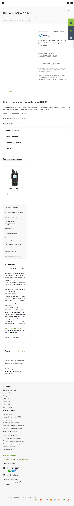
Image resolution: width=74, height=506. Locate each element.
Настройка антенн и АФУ (12, 417)
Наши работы (8, 393)
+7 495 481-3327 (12, 468)
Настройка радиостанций (12, 420)
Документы (7, 396)
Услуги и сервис (9, 410)
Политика (6, 402)
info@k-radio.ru (12, 475)
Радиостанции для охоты (13, 355)
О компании (7, 386)
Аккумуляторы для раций (12, 444)
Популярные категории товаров (15, 459)
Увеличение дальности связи (13, 426)
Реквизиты (7, 405)
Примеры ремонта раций (12, 429)
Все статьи (21, 351)
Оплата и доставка (10, 447)
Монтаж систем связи (11, 423)
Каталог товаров (10, 431)
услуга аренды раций (13, 328)
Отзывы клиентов (9, 390)
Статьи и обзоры (9, 455)
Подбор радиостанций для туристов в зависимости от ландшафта (14, 371)
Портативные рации (10, 435)
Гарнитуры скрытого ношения (14, 441)
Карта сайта (7, 407)
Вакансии (6, 399)
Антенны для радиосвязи (12, 438)
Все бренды (7, 450)
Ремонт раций (8, 414)
